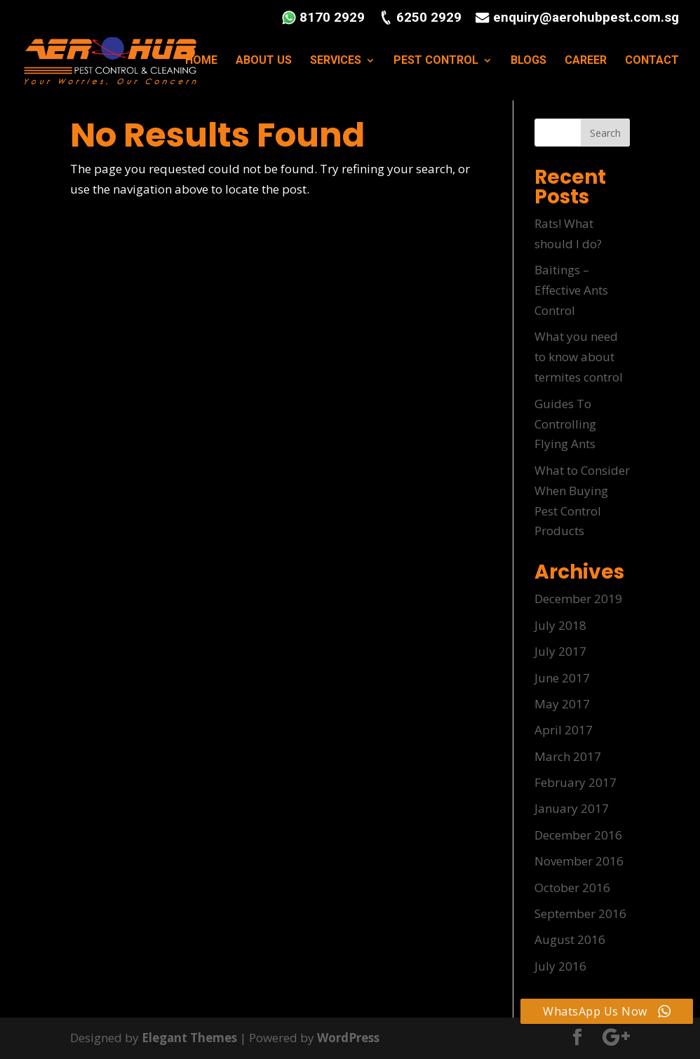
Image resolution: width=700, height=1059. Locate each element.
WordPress (349, 1038)
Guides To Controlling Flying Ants (565, 424)
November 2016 (579, 861)
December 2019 (578, 599)
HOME (201, 61)
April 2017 (563, 730)
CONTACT (652, 61)
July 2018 (560, 625)
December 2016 (578, 835)
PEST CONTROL (435, 61)
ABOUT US (264, 61)
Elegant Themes (190, 1038)
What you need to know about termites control (578, 356)
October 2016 (572, 887)
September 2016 (580, 913)
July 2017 (560, 651)
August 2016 (569, 939)
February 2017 (575, 782)
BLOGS (528, 61)
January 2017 (571, 808)
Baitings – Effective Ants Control (571, 290)
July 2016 (560, 966)
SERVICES (335, 61)
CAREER (586, 61)
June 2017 (562, 678)
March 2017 (567, 756)
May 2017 (562, 704)
